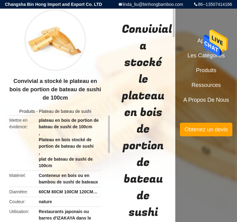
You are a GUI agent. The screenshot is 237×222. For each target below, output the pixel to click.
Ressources (206, 85)
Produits (27, 111)
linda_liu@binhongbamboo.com (153, 4)
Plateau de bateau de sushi (65, 111)
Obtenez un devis (206, 129)
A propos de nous (206, 100)
